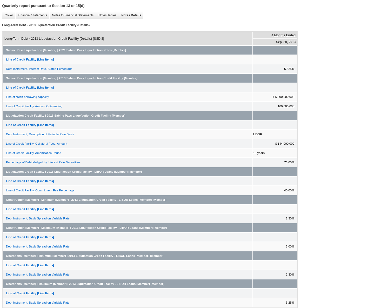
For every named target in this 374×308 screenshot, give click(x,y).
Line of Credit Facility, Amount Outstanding (34, 106)
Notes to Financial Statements (73, 15)
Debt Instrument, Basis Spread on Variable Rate (38, 218)
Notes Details (131, 15)
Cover (9, 15)
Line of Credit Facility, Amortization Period (33, 153)
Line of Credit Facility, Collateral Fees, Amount (36, 143)
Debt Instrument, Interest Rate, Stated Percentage (39, 68)
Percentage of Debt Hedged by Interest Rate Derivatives (43, 162)
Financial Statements (32, 15)
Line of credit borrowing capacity (27, 96)
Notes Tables (107, 15)
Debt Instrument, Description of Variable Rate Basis (40, 134)
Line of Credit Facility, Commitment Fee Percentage (40, 190)
